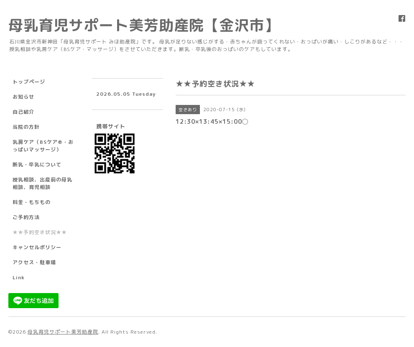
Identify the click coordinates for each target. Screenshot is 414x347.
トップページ (29, 81)
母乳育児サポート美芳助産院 (63, 331)
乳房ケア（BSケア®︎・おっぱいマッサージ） (43, 145)
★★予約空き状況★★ (40, 232)
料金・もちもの (32, 202)
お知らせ (23, 96)
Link (19, 277)
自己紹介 (23, 111)
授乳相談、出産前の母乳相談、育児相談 (42, 183)
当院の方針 (26, 126)
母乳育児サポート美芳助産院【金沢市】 (143, 25)
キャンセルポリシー (37, 247)
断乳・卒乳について (37, 164)
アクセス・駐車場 (34, 262)
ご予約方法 (26, 217)
